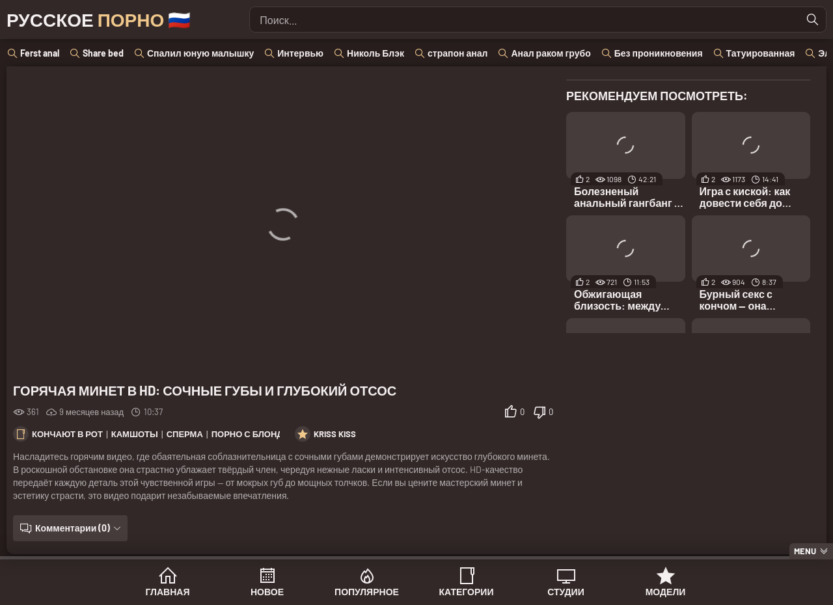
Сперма (185, 433)
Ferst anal (39, 53)
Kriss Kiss (335, 433)
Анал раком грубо (550, 53)
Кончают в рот (67, 433)
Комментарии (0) (72, 527)
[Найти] (813, 19)
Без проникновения (658, 53)
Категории (466, 591)
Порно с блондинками (266, 433)
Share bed (103, 53)
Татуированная (760, 53)
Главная (168, 591)
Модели (666, 591)
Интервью (300, 53)
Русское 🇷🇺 (99, 19)
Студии (565, 591)
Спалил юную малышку (200, 53)
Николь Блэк (375, 53)
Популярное (367, 591)
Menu (805, 551)
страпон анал (457, 53)
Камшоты (134, 433)
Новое (267, 591)
